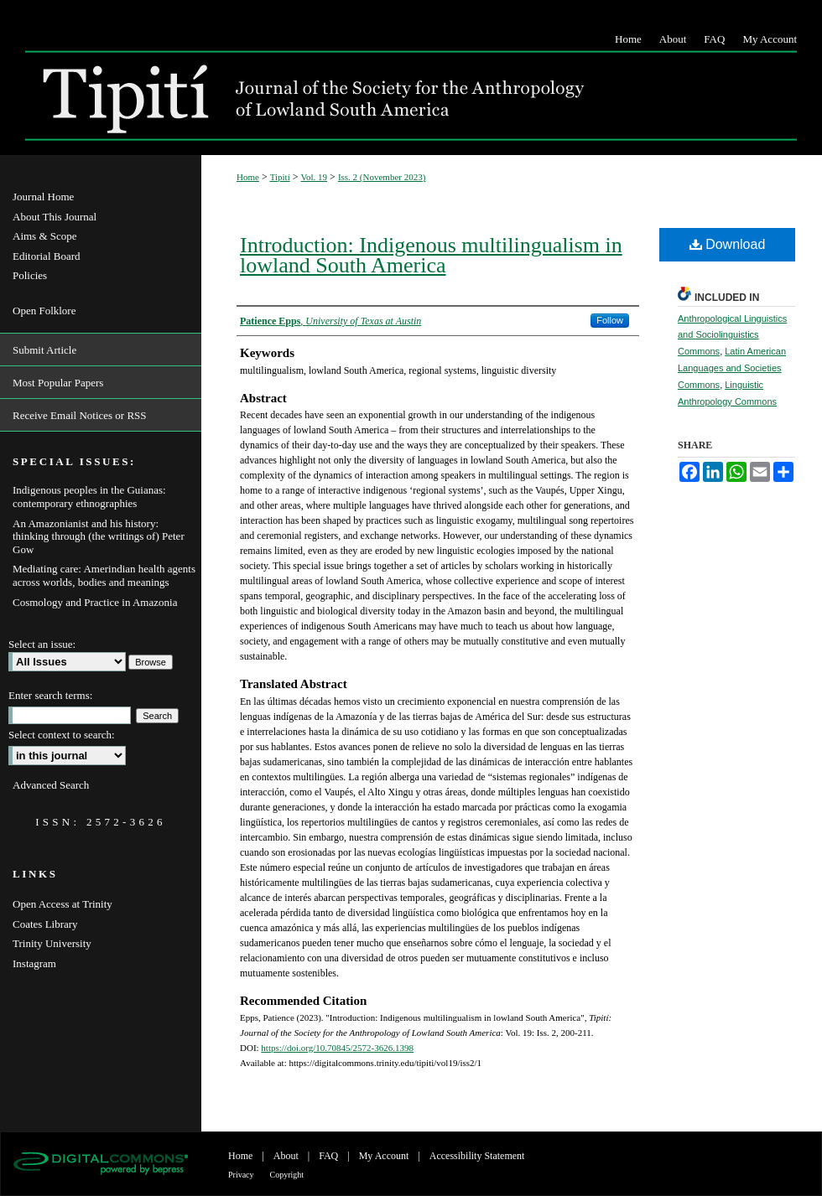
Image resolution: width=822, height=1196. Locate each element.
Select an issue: (41, 644)
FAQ (328, 1156)
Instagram (34, 963)
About (286, 1156)
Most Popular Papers (58, 382)
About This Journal (54, 216)
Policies (30, 275)
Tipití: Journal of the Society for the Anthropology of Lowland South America (314, 95)
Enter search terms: (50, 695)
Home (248, 177)
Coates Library (45, 924)
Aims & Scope (45, 236)
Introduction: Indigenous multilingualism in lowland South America (431, 255)
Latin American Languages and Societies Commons (732, 368)
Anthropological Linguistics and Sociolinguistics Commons (732, 335)
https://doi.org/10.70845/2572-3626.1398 (337, 1048)
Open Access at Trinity (62, 904)
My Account (384, 1156)
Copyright (287, 1174)
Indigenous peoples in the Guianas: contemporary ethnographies (89, 497)
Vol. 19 (314, 177)
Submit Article (44, 350)
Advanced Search (51, 785)
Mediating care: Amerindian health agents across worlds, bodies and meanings (104, 575)
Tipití (280, 177)
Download (727, 244)
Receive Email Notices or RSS (80, 415)
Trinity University (52, 943)
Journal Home (43, 196)
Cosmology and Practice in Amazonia (95, 602)
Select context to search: (61, 734)
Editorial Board (47, 256)
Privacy (241, 1174)
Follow (609, 320)
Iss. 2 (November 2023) (382, 177)
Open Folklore (44, 310)
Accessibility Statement (477, 1156)
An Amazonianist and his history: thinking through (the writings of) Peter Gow (99, 536)
